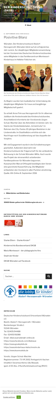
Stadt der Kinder (11, 256)
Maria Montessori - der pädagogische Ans (22, 250)
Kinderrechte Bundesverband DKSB (20, 245)
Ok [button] (19, 397)
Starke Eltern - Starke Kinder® (17, 240)
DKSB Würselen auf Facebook (17, 261)
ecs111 (26, 34)
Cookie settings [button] (9, 397)
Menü (28, 25)
